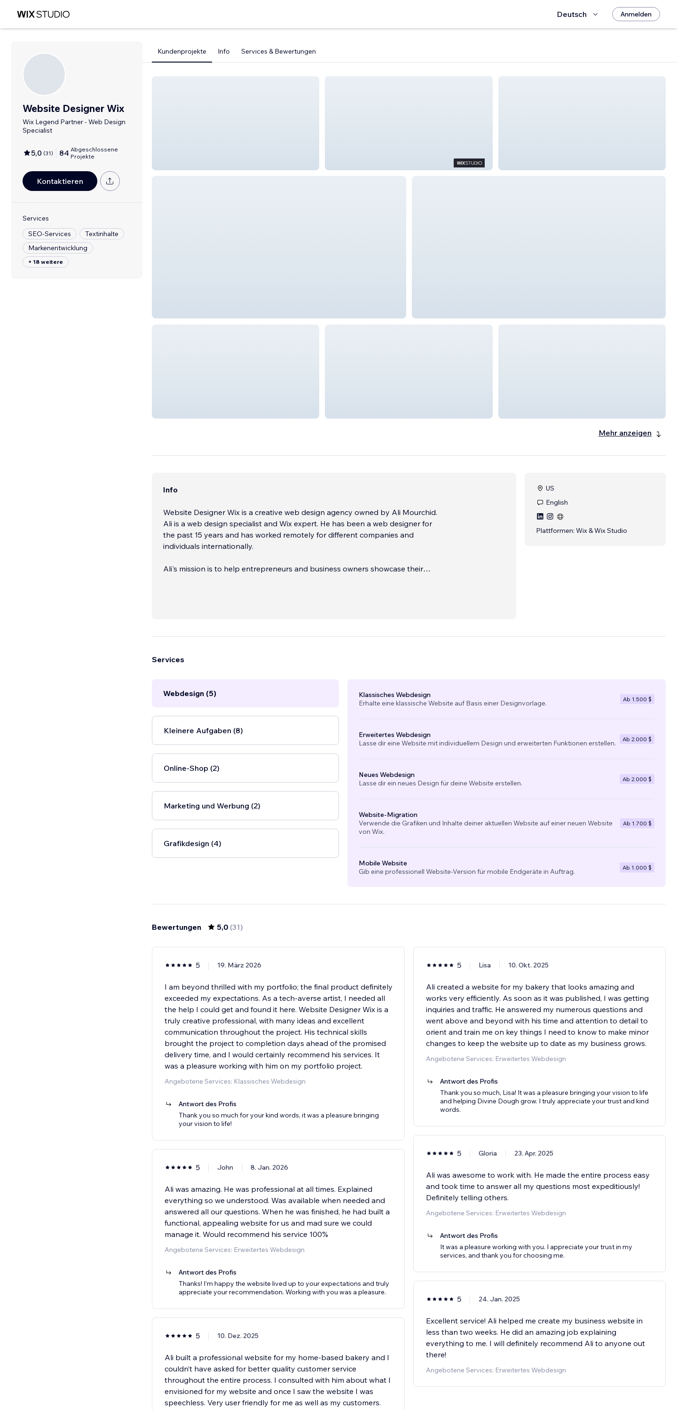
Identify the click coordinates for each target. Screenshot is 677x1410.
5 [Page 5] (434, 1384)
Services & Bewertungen (278, 51)
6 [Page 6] (451, 1384)
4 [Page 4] (417, 1384)
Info (224, 51)
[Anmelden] (636, 14)
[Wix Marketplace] (43, 14)
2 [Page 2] (384, 1384)
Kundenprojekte (181, 51)
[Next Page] (468, 1384)
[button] (235, 123)
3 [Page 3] (400, 1384)
